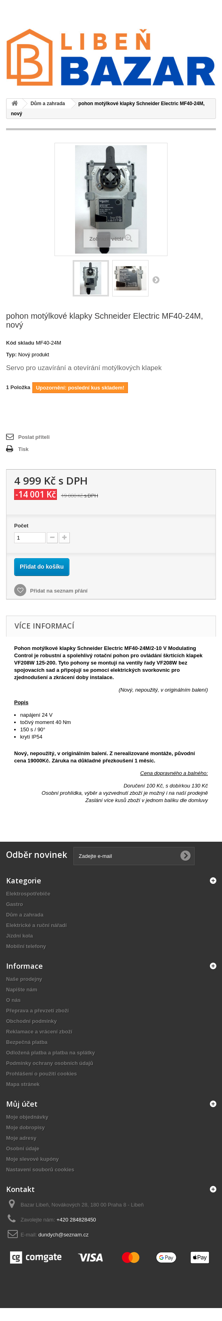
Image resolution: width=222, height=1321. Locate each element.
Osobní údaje (22, 1148)
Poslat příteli (34, 437)
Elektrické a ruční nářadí (36, 925)
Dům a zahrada (24, 915)
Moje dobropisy (25, 1127)
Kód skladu (20, 343)
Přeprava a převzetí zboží (37, 1011)
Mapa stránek (23, 1084)
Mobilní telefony (26, 946)
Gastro (14, 904)
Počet (21, 526)
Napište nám (21, 990)
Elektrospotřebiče (28, 894)
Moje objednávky (27, 1117)
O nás (13, 1000)
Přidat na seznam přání (58, 591)
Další (156, 279)
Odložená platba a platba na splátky (50, 1053)
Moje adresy (21, 1138)
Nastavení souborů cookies (40, 1169)
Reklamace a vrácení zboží (39, 1032)
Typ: (11, 354)
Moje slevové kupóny (32, 1159)
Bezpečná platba (27, 1042)
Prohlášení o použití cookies (41, 1074)
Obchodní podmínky (31, 1021)
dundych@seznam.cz (63, 1235)
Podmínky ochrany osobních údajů (49, 1063)
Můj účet (22, 1104)
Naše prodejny (24, 979)
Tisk (23, 449)
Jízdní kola (19, 936)
